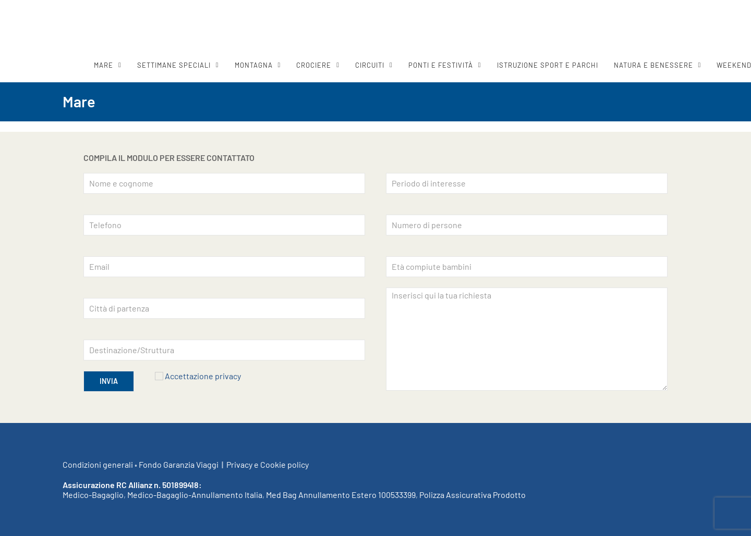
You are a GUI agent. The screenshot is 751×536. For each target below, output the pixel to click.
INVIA (109, 381)
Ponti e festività (440, 65)
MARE (103, 65)
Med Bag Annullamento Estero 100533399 (341, 495)
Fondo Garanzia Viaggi (179, 464)
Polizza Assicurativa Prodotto (472, 495)
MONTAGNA (254, 65)
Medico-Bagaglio (93, 495)
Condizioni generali (98, 464)
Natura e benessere (653, 65)
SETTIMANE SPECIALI (174, 65)
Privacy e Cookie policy (267, 464)
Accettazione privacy (203, 376)
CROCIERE (313, 65)
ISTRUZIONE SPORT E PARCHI (547, 65)
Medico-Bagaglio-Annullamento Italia (194, 495)
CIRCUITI (369, 65)
